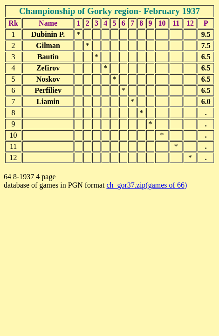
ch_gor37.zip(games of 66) (146, 185)
